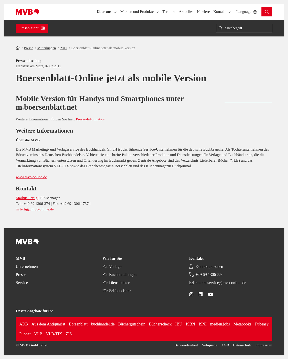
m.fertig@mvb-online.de (35, 209)
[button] (169, 11)
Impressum (263, 345)
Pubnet (25, 334)
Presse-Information (90, 119)
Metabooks (243, 324)
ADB (23, 324)
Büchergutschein (131, 324)
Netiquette (210, 345)
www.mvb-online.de (31, 177)
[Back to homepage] (27, 12)
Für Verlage (111, 266)
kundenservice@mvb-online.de (221, 282)
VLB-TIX (54, 334)
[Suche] (244, 28)
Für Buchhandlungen (119, 274)
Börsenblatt (78, 324)
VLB (38, 334)
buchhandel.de (103, 324)
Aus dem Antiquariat (48, 324)
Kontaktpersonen (209, 266)
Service (22, 282)
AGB (225, 345)
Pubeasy (262, 324)
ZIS (69, 334)
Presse (28, 48)
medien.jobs (220, 324)
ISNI (203, 324)
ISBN (190, 324)
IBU (178, 324)
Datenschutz (242, 345)
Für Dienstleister (115, 282)
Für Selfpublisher (116, 291)
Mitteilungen (46, 48)
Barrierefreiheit (186, 345)
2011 (63, 48)
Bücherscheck (160, 324)
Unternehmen (27, 266)
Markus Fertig (27, 198)
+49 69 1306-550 (209, 274)
